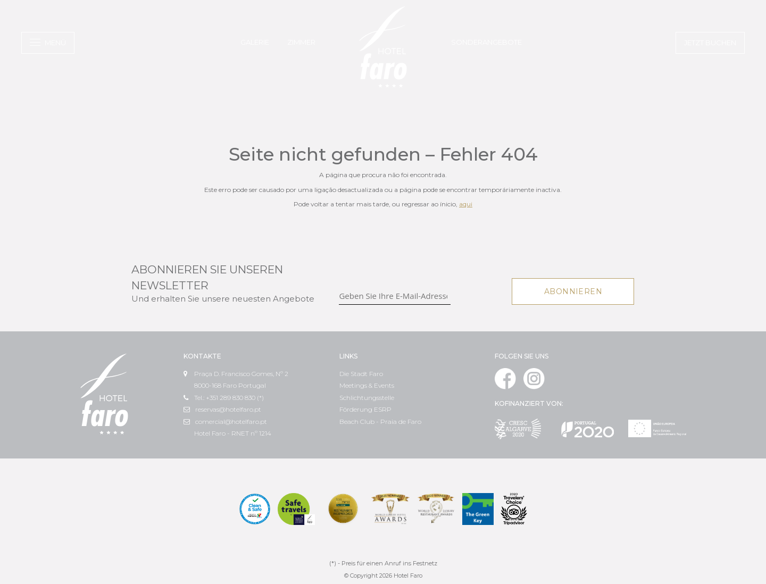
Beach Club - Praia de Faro (380, 422)
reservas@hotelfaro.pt (222, 409)
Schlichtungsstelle (366, 398)
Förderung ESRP (365, 409)
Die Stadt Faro (361, 374)
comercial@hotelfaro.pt (225, 422)
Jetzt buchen (710, 42)
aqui (465, 204)
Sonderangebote (486, 42)
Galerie (254, 42)
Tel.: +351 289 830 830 (219, 398)
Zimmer (301, 42)
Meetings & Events (366, 385)
